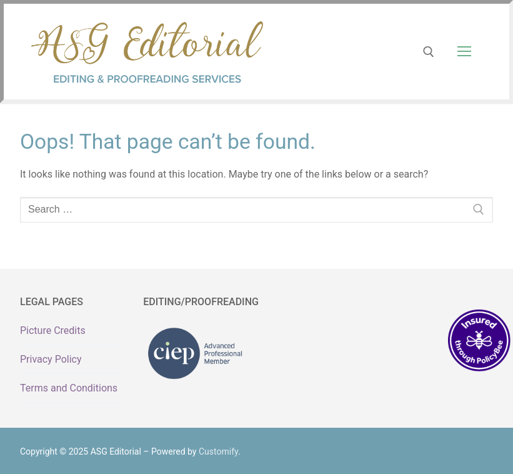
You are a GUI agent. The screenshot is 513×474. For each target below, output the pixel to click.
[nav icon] (464, 52)
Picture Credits (53, 330)
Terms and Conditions (68, 388)
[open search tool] (428, 52)
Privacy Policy (51, 359)
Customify (218, 451)
